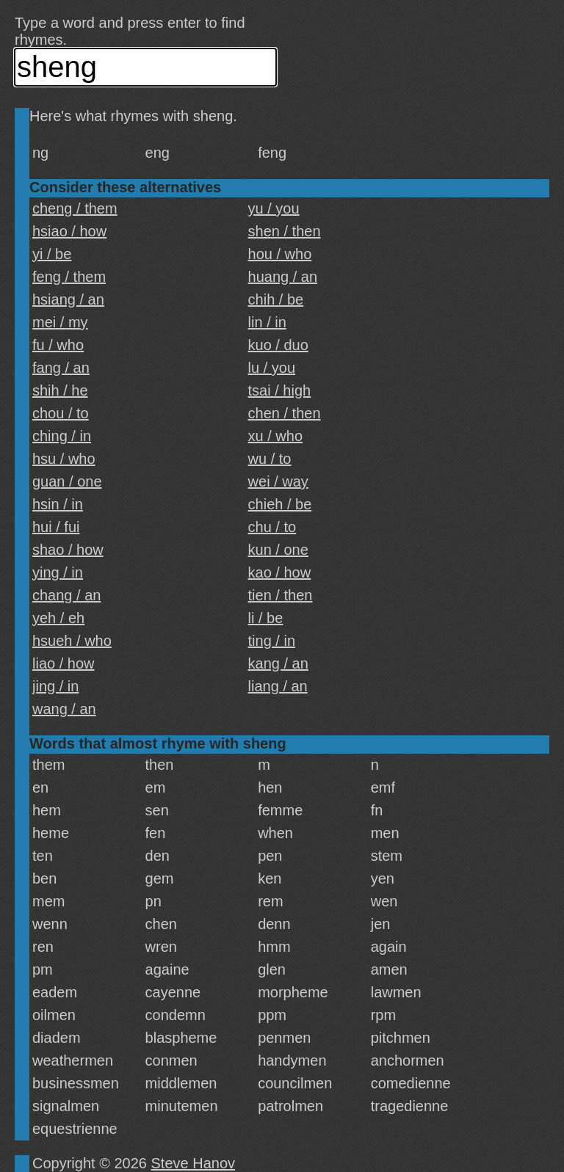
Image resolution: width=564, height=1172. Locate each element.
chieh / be (280, 504)
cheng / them (75, 208)
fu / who (58, 345)
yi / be (51, 254)
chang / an (66, 595)
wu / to (270, 459)
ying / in (57, 572)
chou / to (60, 413)
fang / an (61, 368)
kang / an (278, 663)
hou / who (280, 254)
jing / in (55, 686)
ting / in (271, 641)
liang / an (278, 686)
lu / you (271, 368)
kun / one (278, 550)
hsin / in (57, 504)
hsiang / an (68, 299)
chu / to (272, 527)
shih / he (60, 390)
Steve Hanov (193, 1163)
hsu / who (63, 459)
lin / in (267, 322)
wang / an (64, 709)
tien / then (280, 595)
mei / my (60, 322)
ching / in (61, 436)
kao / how (279, 572)
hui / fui (55, 527)
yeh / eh (58, 618)
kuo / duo (278, 345)
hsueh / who (72, 641)
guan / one (67, 481)
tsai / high (279, 390)
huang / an (283, 277)
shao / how (68, 550)
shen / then (284, 231)
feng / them (69, 277)
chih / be (276, 299)
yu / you (274, 208)
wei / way (278, 481)
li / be (265, 618)
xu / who (275, 436)
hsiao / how (69, 231)
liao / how (63, 663)
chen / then (284, 413)
